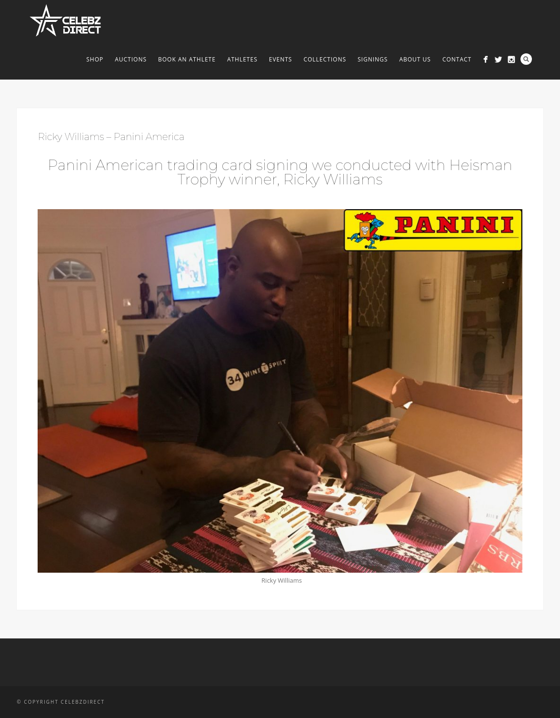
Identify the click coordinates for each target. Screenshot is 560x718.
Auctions (131, 59)
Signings (373, 59)
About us (414, 59)
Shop (94, 59)
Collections (324, 59)
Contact (456, 59)
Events (280, 59)
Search (526, 59)
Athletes (242, 59)
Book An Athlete (187, 59)
